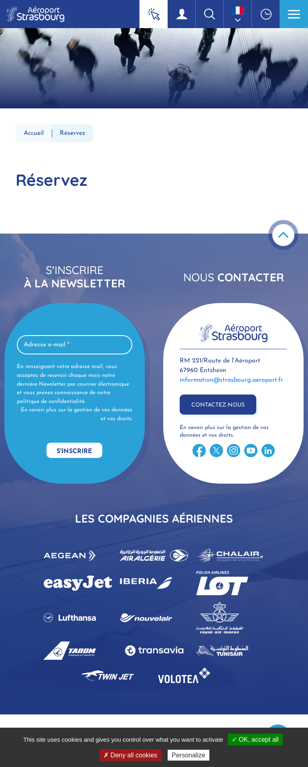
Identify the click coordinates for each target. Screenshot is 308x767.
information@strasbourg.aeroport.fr (231, 380)
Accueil (34, 133)
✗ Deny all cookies (130, 755)
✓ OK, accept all (255, 739)
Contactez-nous (218, 405)
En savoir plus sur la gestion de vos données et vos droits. (76, 414)
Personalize (188, 755)
